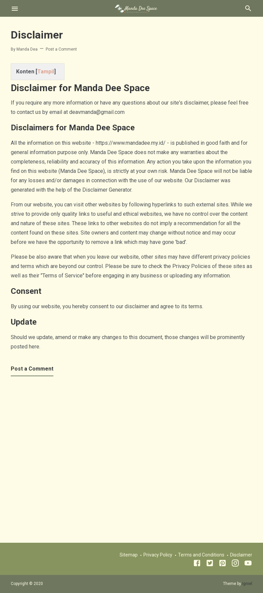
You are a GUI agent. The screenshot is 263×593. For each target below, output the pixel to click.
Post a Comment (61, 49)
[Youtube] (248, 564)
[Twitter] (210, 564)
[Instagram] (235, 564)
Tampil (45, 71)
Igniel (247, 583)
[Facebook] (197, 564)
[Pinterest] (222, 564)
